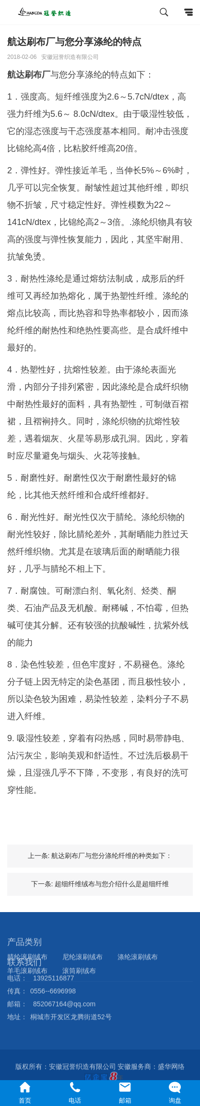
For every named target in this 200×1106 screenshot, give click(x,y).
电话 (75, 1092)
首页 (25, 1092)
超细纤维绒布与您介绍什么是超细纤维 (112, 884)
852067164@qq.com (64, 989)
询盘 (175, 1092)
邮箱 (125, 1092)
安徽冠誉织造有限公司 (70, 57)
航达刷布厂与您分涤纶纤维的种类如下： (111, 855)
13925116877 (53, 964)
